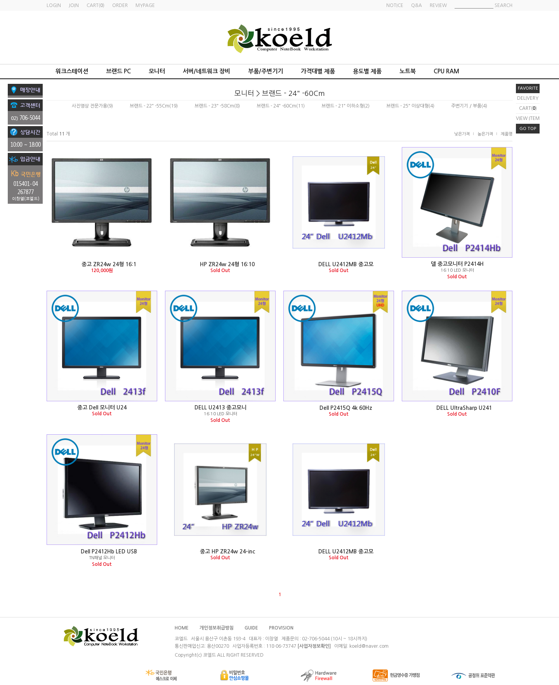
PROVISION (281, 628)
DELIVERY (527, 98)
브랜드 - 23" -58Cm (214, 106)
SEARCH (503, 5)
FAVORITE (528, 88)
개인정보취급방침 (217, 628)
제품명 (506, 134)
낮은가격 (462, 134)
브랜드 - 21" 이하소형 (342, 106)
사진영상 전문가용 (89, 106)
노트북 (407, 71)
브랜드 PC (118, 71)
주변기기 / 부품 (466, 106)
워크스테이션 (72, 71)
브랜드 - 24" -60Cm (293, 93)
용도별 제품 (367, 71)
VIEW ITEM (528, 118)
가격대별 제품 (318, 71)
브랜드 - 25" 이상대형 (407, 106)
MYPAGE (145, 5)
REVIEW (438, 5)
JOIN (74, 5)
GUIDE (251, 628)
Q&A (416, 5)
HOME (182, 628)
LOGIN (54, 5)
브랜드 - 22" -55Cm (149, 106)
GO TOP (527, 129)
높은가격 (485, 134)
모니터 (157, 71)
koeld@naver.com (369, 646)
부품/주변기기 (265, 71)
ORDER (120, 5)
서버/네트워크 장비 (206, 71)
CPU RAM (446, 71)
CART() (528, 108)
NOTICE (394, 5)
